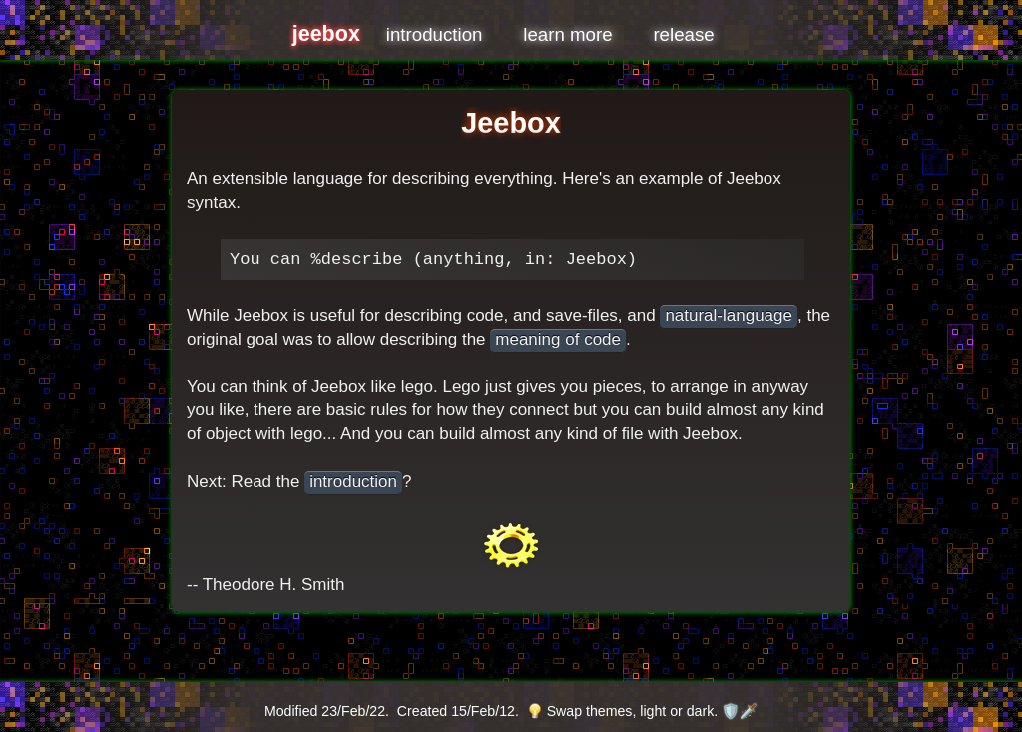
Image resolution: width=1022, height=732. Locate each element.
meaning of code (558, 339)
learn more (567, 34)
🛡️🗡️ (740, 711)
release (683, 34)
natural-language (728, 315)
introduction (434, 34)
